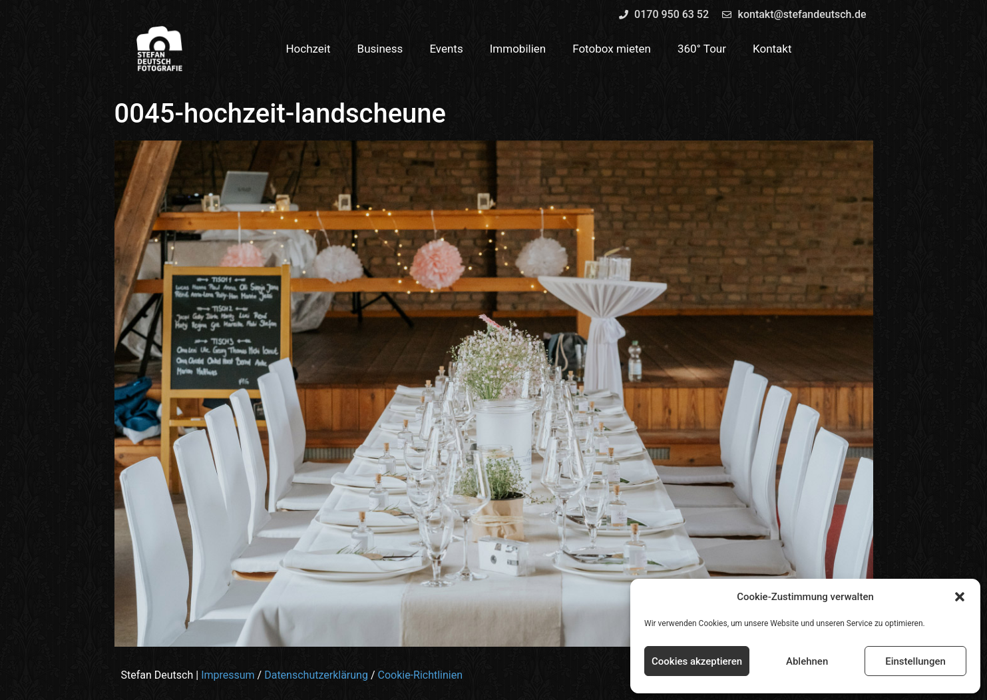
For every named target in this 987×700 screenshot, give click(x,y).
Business (380, 48)
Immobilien (518, 48)
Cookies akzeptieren (697, 661)
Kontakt (772, 48)
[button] (959, 596)
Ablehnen (807, 661)
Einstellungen (915, 661)
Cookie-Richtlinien (420, 675)
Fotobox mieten (611, 48)
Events (446, 48)
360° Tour (702, 48)
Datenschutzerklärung (316, 675)
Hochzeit (308, 48)
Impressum (228, 675)
